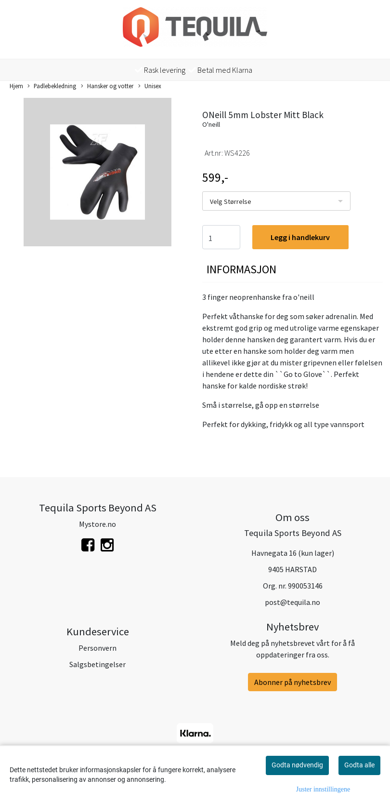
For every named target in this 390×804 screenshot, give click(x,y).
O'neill (211, 124)
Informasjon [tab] (241, 269)
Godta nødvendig (297, 765)
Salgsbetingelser (97, 664)
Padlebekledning (51, 86)
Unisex (149, 86)
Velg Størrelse (230, 201)
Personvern (97, 648)
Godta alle (359, 765)
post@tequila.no (292, 602)
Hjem (16, 86)
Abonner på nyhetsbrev (292, 682)
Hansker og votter (107, 86)
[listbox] (276, 201)
